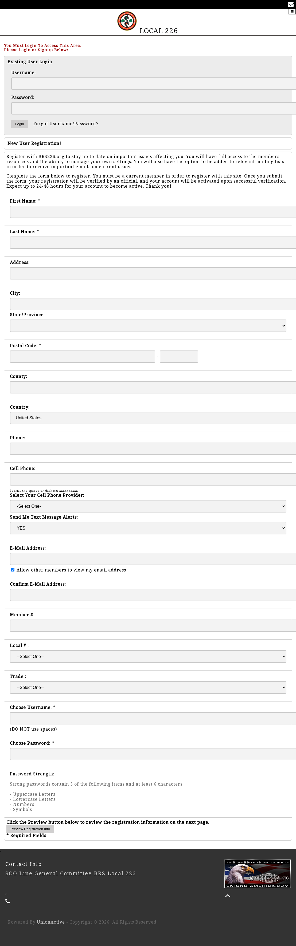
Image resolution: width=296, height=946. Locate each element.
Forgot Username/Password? (66, 123)
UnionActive (51, 922)
